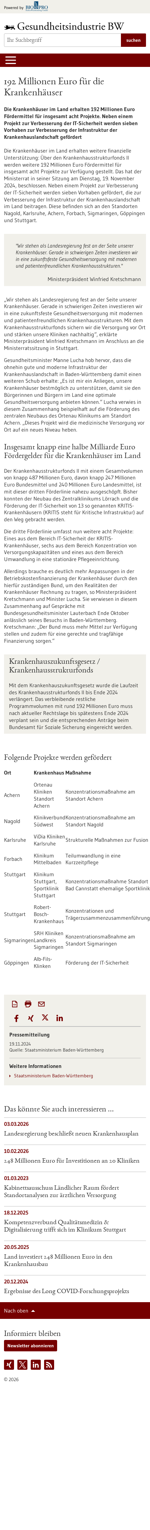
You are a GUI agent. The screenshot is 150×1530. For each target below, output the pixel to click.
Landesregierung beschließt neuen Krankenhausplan (71, 1134)
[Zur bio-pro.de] (28, 6)
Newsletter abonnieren (30, 1346)
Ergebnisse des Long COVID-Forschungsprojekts (66, 1291)
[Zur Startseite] (66, 26)
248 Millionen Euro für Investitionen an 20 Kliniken (72, 1161)
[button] (16, 1018)
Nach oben (16, 1310)
